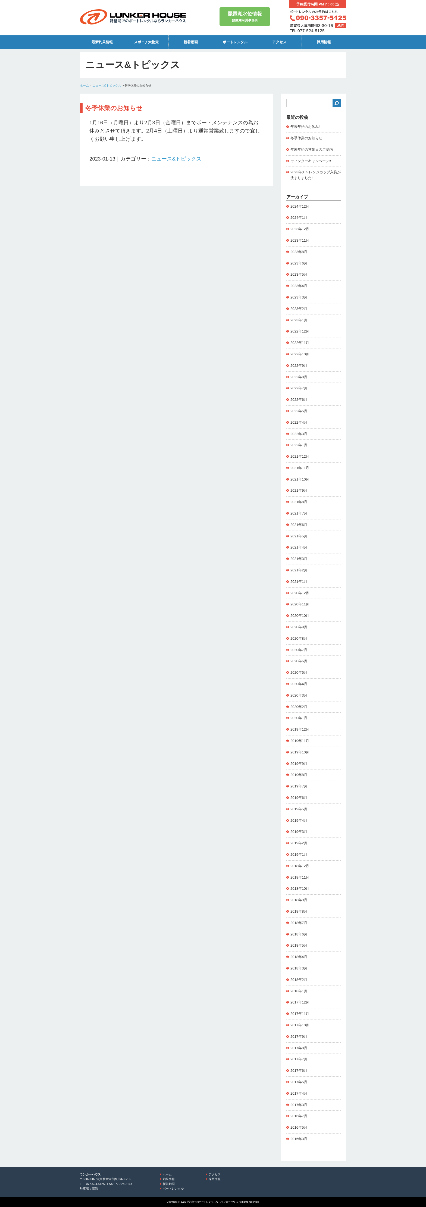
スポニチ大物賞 (146, 42)
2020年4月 (298, 684)
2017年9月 (298, 1036)
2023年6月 (298, 263)
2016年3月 (298, 1139)
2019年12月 (299, 729)
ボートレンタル (235, 42)
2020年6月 (298, 661)
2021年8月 (298, 502)
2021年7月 (298, 513)
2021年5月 (298, 536)
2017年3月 (298, 1105)
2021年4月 (298, 547)
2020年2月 (298, 707)
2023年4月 (298, 286)
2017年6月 (298, 1071)
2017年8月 (298, 1048)
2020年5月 (298, 672)
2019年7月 (298, 786)
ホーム (84, 85)
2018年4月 (298, 957)
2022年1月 (298, 445)
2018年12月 (299, 866)
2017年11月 (299, 1014)
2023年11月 (299, 240)
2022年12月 (299, 331)
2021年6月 (298, 525)
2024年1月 (298, 217)
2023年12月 (299, 229)
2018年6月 (298, 934)
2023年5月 (298, 274)
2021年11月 (299, 468)
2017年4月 (298, 1093)
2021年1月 (298, 582)
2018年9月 (298, 900)
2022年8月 (298, 377)
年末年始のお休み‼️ (305, 127)
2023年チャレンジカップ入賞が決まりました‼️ (315, 175)
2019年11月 (299, 741)
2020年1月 (298, 718)
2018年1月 (298, 991)
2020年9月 (298, 627)
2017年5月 (298, 1082)
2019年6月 (298, 798)
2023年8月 (298, 252)
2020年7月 (298, 650)
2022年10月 (299, 354)
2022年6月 (298, 400)
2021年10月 (299, 479)
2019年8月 (298, 775)
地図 (340, 25)
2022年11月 (299, 343)
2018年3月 (298, 968)
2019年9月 (298, 764)
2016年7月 (298, 1116)
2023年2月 (298, 309)
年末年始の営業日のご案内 (311, 149)
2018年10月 (299, 888)
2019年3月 (298, 832)
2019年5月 (298, 809)
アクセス (279, 42)
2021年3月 (298, 559)
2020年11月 (299, 604)
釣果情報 (169, 1179)
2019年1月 (298, 854)
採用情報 (324, 42)
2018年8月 (298, 911)
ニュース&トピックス (106, 85)
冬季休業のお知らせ (306, 138)
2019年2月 (298, 843)
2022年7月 (298, 388)
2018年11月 (299, 877)
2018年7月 (298, 923)
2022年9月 (298, 366)
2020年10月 (299, 616)
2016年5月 (298, 1127)
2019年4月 (298, 820)
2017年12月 (299, 1002)
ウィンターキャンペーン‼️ (310, 161)
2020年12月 (299, 593)
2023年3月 (298, 297)
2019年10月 (299, 752)
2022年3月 (298, 434)
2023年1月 (298, 320)
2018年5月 (298, 945)
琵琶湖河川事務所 (245, 16)
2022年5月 (298, 411)
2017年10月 (299, 1025)
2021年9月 (298, 490)
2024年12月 (299, 206)
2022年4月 (298, 422)
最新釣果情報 (102, 42)
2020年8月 (298, 638)
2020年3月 (298, 695)
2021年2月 (298, 570)
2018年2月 (298, 980)
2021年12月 (299, 456)
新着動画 (191, 42)
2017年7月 (298, 1059)
